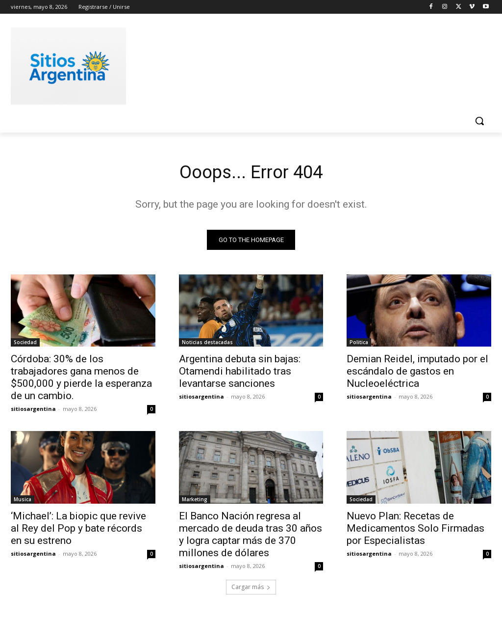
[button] (479, 121)
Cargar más (251, 590)
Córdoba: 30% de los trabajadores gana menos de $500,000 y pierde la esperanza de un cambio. (81, 379)
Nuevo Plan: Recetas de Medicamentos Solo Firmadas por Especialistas (415, 531)
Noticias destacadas (207, 344)
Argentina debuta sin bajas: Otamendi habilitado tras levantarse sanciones (240, 373)
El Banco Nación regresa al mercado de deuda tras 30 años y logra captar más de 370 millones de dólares (250, 537)
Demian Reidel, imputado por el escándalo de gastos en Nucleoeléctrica (417, 373)
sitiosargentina (33, 411)
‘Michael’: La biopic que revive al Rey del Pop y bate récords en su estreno (78, 531)
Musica (22, 501)
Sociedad (25, 344)
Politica (359, 344)
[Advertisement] (240, 64)
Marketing (194, 501)
